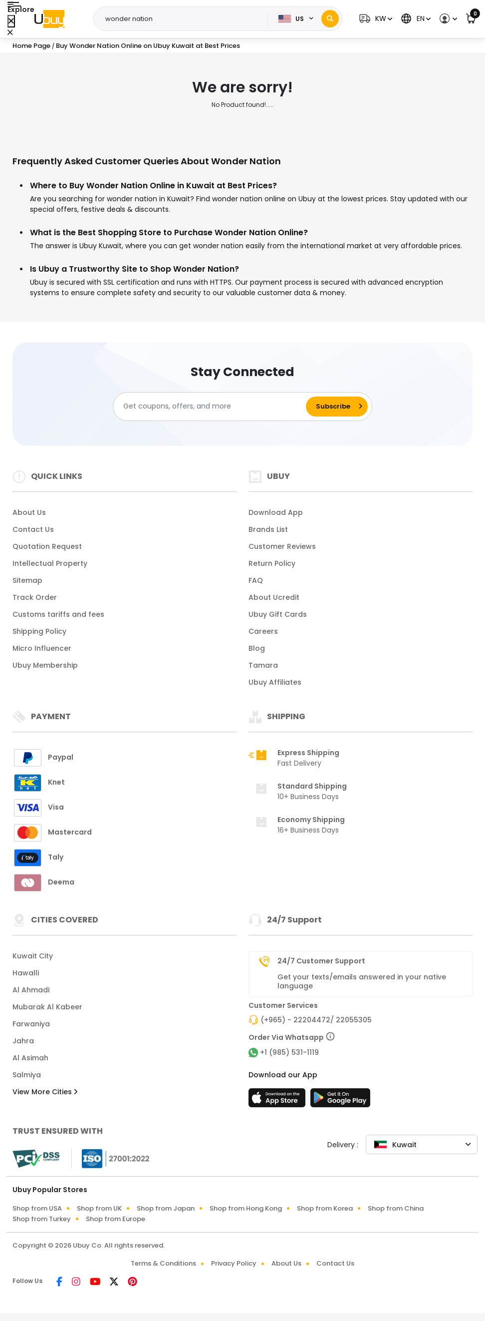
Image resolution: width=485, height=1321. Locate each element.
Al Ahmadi (30, 990)
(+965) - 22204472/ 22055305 (316, 1020)
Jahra (23, 1041)
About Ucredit (273, 597)
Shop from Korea (325, 1208)
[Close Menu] (11, 21)
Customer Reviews (282, 546)
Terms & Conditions (163, 1263)
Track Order (34, 597)
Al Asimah (30, 1058)
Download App (275, 512)
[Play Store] (340, 1100)
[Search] (330, 18)
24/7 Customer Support (321, 960)
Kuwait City (32, 956)
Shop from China (396, 1208)
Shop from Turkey (41, 1219)
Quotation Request (47, 546)
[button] (374, 18)
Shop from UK (99, 1208)
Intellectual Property (49, 563)
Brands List (268, 529)
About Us (29, 512)
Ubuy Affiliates (274, 682)
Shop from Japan (166, 1208)
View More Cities (44, 1092)
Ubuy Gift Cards (277, 614)
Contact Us (33, 529)
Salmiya (26, 1075)
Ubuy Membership (45, 665)
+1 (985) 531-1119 (289, 1052)
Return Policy (271, 563)
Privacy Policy (233, 1263)
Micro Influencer (41, 648)
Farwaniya (31, 1024)
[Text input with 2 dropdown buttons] (183, 19)
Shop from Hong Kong (246, 1208)
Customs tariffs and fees (58, 614)
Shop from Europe (115, 1219)
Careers (263, 631)
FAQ (255, 580)
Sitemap (27, 580)
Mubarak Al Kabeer (47, 1007)
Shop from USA (37, 1208)
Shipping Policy (39, 631)
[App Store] (278, 1100)
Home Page (31, 45)
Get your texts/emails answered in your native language (361, 981)
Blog (256, 648)
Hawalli (25, 973)
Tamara (263, 665)
